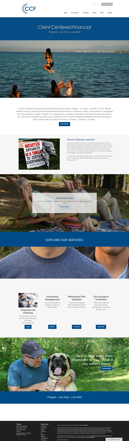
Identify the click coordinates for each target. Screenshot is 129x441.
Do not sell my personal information (88, 437)
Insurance (43, 431)
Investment (43, 428)
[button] (65, 12)
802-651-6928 (95, 4)
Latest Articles (44, 438)
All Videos (43, 440)
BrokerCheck (85, 425)
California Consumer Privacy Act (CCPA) (98, 435)
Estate (42, 429)
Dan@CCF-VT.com (21, 434)
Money (42, 434)
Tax (42, 433)
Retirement (43, 426)
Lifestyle (43, 436)
